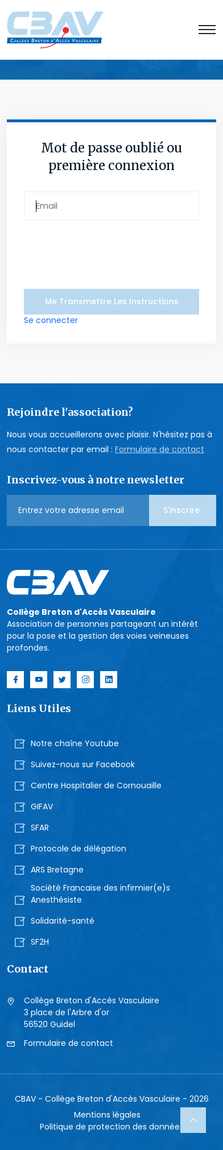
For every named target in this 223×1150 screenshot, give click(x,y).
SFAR (40, 827)
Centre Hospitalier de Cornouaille (96, 785)
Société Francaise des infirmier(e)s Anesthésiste (100, 893)
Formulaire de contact (159, 449)
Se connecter (51, 320)
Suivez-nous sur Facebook (83, 764)
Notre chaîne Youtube (75, 743)
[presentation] (110, 252)
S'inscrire (182, 510)
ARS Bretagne (57, 869)
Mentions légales (107, 1114)
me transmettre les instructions (112, 301)
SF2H (40, 942)
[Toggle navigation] (207, 30)
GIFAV (42, 806)
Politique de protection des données (112, 1126)
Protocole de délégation (78, 848)
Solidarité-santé (62, 920)
